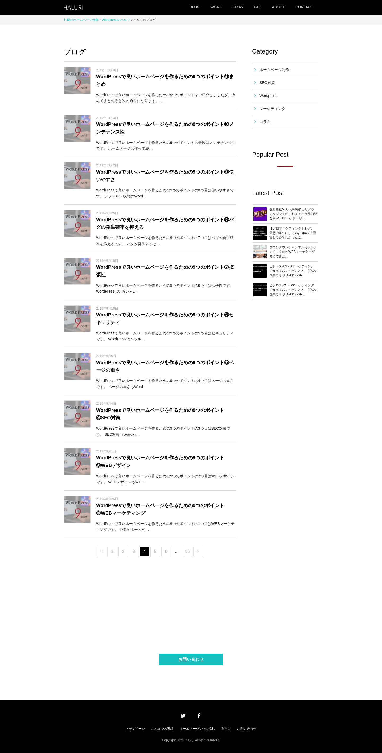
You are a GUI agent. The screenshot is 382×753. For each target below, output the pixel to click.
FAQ (257, 7)
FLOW (238, 7)
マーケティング (272, 109)
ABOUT (278, 7)
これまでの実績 (162, 728)
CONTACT (304, 7)
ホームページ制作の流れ (197, 728)
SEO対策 (267, 83)
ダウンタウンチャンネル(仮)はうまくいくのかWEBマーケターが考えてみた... (292, 251)
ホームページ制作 (274, 70)
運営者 (226, 728)
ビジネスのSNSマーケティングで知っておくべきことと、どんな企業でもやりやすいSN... (293, 271)
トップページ (135, 728)
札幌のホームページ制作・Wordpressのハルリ (97, 20)
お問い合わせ (191, 659)
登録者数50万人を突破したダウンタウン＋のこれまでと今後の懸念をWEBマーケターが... (293, 214)
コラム (265, 122)
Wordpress (268, 96)
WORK (216, 7)
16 (187, 551)
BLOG (194, 7)
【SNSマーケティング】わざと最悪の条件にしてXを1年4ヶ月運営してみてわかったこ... (292, 233)
